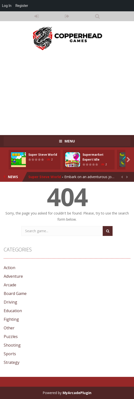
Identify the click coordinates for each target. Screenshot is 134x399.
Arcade (10, 285)
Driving (10, 302)
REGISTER (67, 16)
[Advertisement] (69, 90)
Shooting (12, 345)
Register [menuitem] (21, 6)
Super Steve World (42, 155)
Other (9, 328)
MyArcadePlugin (77, 392)
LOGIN (37, 16)
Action (9, 267)
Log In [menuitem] (6, 6)
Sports (10, 353)
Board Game (15, 293)
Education (13, 310)
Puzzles (11, 336)
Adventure (13, 276)
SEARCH (98, 16)
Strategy (11, 362)
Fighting (11, 319)
